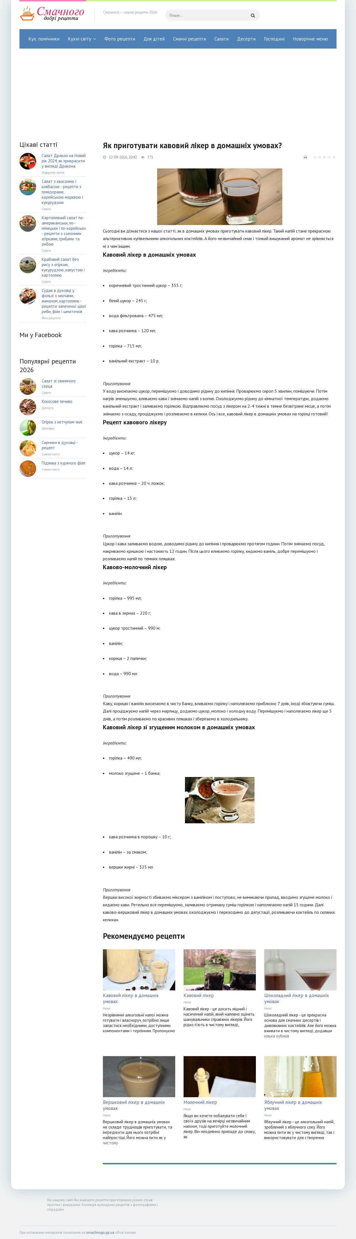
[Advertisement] (178, 90)
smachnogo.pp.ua (100, 1232)
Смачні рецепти (189, 39)
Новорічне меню (310, 39)
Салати (221, 39)
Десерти (246, 39)
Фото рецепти (120, 39)
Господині (274, 39)
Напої (106, 1008)
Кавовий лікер (199, 995)
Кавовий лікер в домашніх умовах (131, 998)
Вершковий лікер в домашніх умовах (134, 1105)
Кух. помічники (44, 39)
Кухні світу (79, 39)
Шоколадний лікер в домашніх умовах (296, 998)
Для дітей (154, 39)
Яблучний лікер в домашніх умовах (293, 1105)
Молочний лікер (200, 1102)
